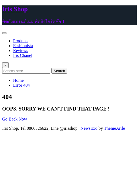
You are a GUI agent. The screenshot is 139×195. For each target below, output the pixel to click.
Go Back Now (14, 119)
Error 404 (21, 85)
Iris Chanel (22, 55)
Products (20, 40)
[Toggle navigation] (4, 33)
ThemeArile (114, 128)
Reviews (20, 50)
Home (18, 80)
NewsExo (89, 128)
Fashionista (23, 45)
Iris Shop (15, 8)
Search (59, 71)
